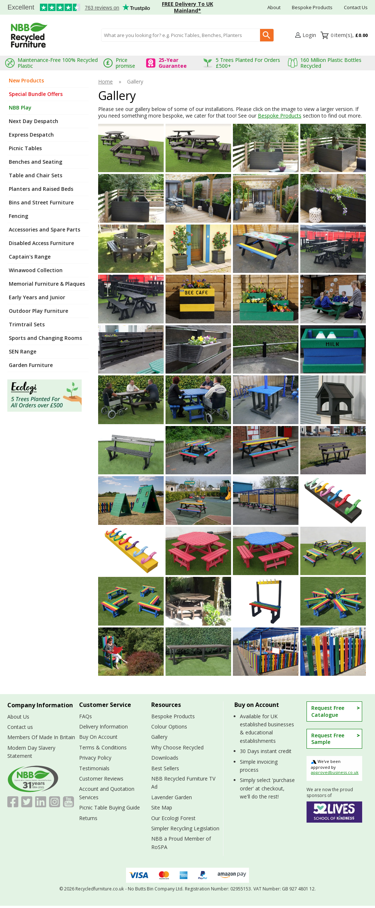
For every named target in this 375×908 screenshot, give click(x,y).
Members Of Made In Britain (41, 737)
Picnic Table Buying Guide (109, 807)
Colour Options (169, 726)
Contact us (20, 726)
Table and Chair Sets (35, 175)
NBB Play (20, 107)
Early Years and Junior (37, 297)
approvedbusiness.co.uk (335, 772)
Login (309, 34)
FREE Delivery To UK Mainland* (187, 7)
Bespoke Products (312, 7)
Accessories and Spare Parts (44, 229)
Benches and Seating (35, 161)
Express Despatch (31, 134)
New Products (26, 80)
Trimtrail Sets (27, 324)
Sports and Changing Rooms (45, 337)
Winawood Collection (36, 270)
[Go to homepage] (29, 35)
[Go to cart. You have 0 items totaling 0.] (349, 35)
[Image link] (48, 395)
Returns (88, 818)
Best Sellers (165, 768)
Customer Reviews (101, 778)
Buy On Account (98, 736)
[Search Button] (267, 35)
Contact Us (356, 7)
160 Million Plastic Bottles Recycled (330, 62)
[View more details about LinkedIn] (40, 801)
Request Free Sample (327, 738)
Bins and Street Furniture (41, 202)
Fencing (18, 215)
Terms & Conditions (103, 747)
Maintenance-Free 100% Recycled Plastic (58, 62)
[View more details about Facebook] (12, 801)
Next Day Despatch (33, 121)
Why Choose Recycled (177, 747)
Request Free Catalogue (327, 711)
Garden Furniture (31, 365)
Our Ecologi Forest (173, 818)
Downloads (164, 757)
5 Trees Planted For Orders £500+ (248, 62)
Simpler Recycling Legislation (185, 828)
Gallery (159, 736)
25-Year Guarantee (173, 62)
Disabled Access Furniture (41, 243)
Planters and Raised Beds (41, 188)
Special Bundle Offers (36, 93)
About (274, 7)
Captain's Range (30, 256)
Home (105, 81)
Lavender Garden (171, 797)
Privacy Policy (95, 757)
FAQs (85, 716)
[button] (305, 35)
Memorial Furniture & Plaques (47, 283)
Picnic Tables (25, 148)
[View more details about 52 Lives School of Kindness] (334, 812)
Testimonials (75, 8)
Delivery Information (103, 726)
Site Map (161, 807)
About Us (18, 716)
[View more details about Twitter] (26, 801)
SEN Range (22, 351)
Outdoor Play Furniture (38, 310)
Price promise (125, 62)
